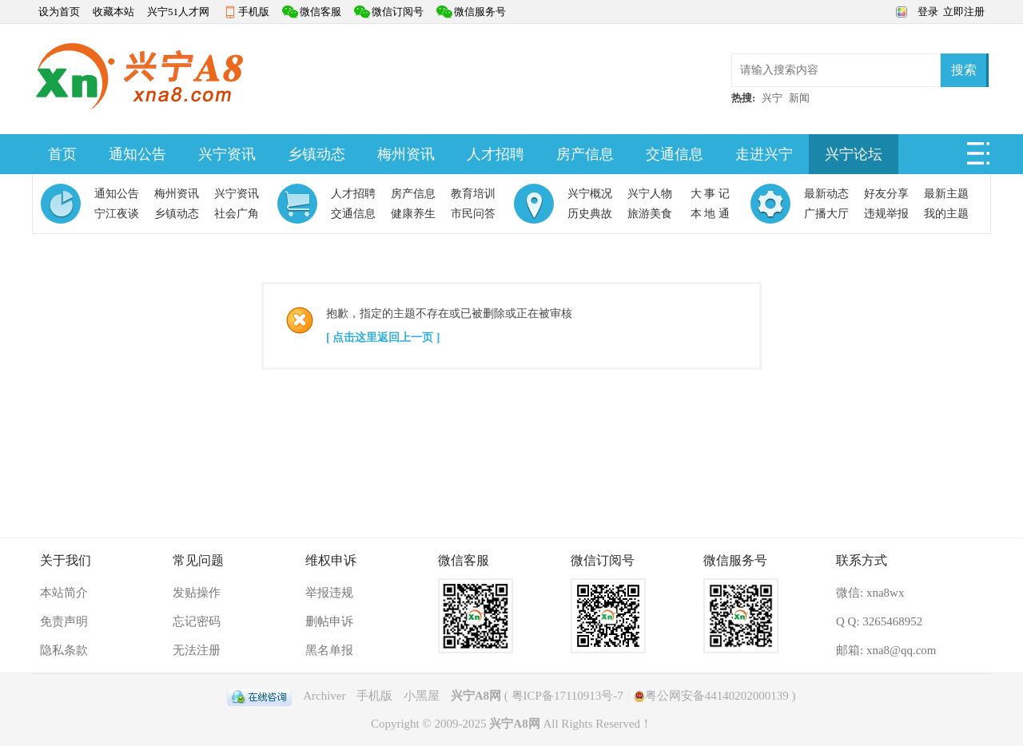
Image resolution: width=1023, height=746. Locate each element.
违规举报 (886, 214)
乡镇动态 (316, 154)
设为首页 (59, 12)
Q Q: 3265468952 (879, 621)
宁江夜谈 (116, 214)
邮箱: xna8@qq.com (886, 650)
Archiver (324, 695)
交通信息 (674, 154)
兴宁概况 (589, 194)
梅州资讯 (406, 154)
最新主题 (946, 194)
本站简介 (64, 592)
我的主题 (946, 214)
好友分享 (886, 194)
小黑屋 (422, 695)
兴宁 (772, 98)
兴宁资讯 (227, 154)
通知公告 (137, 154)
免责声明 (64, 621)
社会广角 (236, 214)
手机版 (253, 12)
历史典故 (589, 214)
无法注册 (197, 650)
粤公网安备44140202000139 (711, 695)
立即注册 (964, 12)
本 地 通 (710, 214)
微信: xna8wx (870, 592)
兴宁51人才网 (178, 12)
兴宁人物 (649, 194)
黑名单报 (329, 650)
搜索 (964, 70)
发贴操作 (197, 592)
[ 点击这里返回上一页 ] (383, 337)
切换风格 (899, 10)
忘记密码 (197, 621)
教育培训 (473, 194)
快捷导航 (979, 158)
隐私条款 (64, 650)
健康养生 (413, 214)
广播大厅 (826, 214)
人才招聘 (495, 154)
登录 (928, 12)
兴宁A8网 (476, 695)
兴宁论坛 (853, 154)
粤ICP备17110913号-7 (567, 695)
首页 (62, 154)
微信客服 (320, 12)
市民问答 (473, 214)
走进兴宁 (764, 154)
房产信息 (585, 154)
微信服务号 (480, 12)
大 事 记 (710, 194)
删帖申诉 (329, 621)
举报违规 (329, 592)
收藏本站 (113, 12)
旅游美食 (649, 214)
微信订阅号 (398, 12)
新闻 (799, 98)
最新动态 (826, 194)
